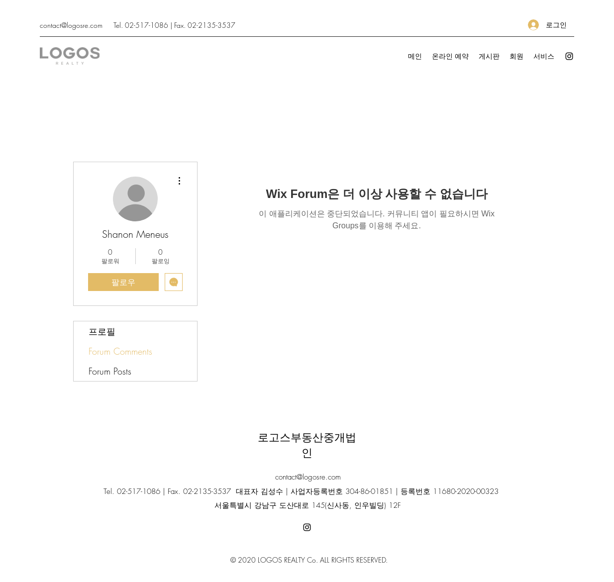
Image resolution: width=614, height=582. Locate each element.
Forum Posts (110, 371)
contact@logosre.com (71, 25)
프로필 (102, 331)
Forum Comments (120, 351)
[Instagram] (569, 56)
